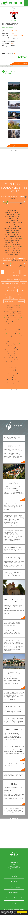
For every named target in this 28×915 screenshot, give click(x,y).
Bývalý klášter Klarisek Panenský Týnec (13, 369)
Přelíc (18, 242)
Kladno (12, 33)
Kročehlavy (13, 228)
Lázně (12, 294)
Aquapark (23, 272)
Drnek (18, 216)
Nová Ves (18, 238)
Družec (9, 218)
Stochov (8, 248)
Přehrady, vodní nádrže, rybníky (14, 279)
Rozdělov (13, 244)
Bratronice (8, 212)
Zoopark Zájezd (12, 360)
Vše (3, 272)
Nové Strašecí (9, 240)
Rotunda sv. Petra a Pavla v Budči (13, 375)
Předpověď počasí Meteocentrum (15, 909)
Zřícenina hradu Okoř (13, 378)
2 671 (12, 43)
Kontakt (14, 903)
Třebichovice (16, 250)
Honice (15, 218)
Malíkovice (16, 234)
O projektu (14, 876)
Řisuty (6, 244)
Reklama (14, 881)
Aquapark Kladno (12, 310)
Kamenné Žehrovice (12, 226)
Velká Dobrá (15, 252)
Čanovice (16, 212)
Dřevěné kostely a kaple (10, 290)
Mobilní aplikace (14, 892)
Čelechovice (10, 214)
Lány (17, 230)
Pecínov (17, 240)
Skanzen (24, 276)
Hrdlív (14, 222)
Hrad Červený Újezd (12, 348)
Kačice (13, 224)
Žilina (16, 254)
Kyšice (13, 230)
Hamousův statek (13, 334)
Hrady (7, 287)
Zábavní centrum (8, 301)
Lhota (12, 232)
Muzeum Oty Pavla (12, 344)
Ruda (18, 244)
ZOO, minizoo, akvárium (12, 272)
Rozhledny (23, 283)
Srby (14, 53)
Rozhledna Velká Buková (12, 358)
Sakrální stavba (20, 301)
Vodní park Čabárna (12, 322)
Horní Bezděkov (12, 220)
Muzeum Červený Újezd (12, 350)
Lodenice (8, 234)
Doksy (17, 214)
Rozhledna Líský (13, 340)
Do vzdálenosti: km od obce (12, 196)
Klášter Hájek (12, 356)
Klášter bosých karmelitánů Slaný (13, 337)
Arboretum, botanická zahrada (10, 283)
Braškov (15, 210)
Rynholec (7, 246)
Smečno (14, 246)
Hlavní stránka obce (22, 63)
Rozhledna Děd (12, 380)
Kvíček (7, 230)
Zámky (13, 287)
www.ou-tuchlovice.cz (16, 47)
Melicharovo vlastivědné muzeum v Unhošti (13, 325)
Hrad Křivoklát (12, 346)
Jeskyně (6, 294)
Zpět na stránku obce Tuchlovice (20, 146)
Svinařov (7, 250)
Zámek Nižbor (12, 354)
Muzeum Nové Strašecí (12, 308)
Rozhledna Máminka (13, 386)
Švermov (16, 248)
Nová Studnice (9, 238)
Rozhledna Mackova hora (13, 316)
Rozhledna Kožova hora (13, 318)
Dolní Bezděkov (10, 216)
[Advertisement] (14, 165)
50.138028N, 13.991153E (17, 35)
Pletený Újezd (10, 242)
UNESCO (4, 276)
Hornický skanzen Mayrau (13, 314)
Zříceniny (20, 287)
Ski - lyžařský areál (14, 276)
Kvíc (19, 228)
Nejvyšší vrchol (20, 294)
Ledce (7, 232)
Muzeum (22, 298)
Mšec (6, 236)
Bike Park (6, 298)
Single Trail (14, 298)
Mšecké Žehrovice (15, 236)
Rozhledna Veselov (12, 306)
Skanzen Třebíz (12, 352)
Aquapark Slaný (12, 320)
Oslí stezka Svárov (12, 342)
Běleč (9, 210)
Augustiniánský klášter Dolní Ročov (12, 383)
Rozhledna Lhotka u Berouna (13, 363)
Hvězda (19, 222)
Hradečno (7, 222)
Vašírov (7, 252)
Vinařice (10, 254)
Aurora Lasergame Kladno (13, 312)
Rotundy (21, 290)
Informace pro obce (14, 887)
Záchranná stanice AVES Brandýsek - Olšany (13, 331)
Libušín (17, 232)
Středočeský (14, 30)
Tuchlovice (9, 24)
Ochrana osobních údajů (14, 898)
